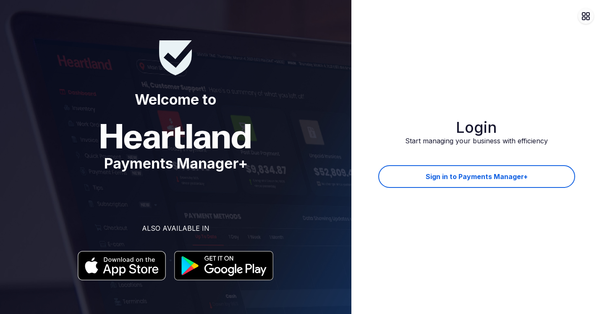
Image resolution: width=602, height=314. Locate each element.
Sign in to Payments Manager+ (477, 176)
